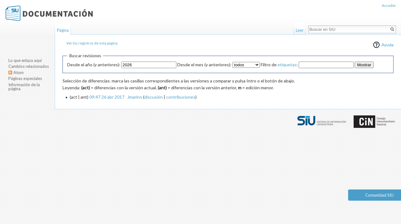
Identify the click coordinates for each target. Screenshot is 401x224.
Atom (18, 72)
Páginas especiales (25, 78)
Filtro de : (279, 64)
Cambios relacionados (28, 66)
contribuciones (180, 97)
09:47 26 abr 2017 (106, 97)
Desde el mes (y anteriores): (204, 64)
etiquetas (286, 64)
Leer (300, 30)
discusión (153, 97)
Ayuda (387, 44)
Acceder (389, 5)
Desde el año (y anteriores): (93, 64)
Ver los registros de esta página (92, 43)
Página (63, 30)
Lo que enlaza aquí (25, 60)
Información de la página (24, 86)
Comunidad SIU (379, 195)
